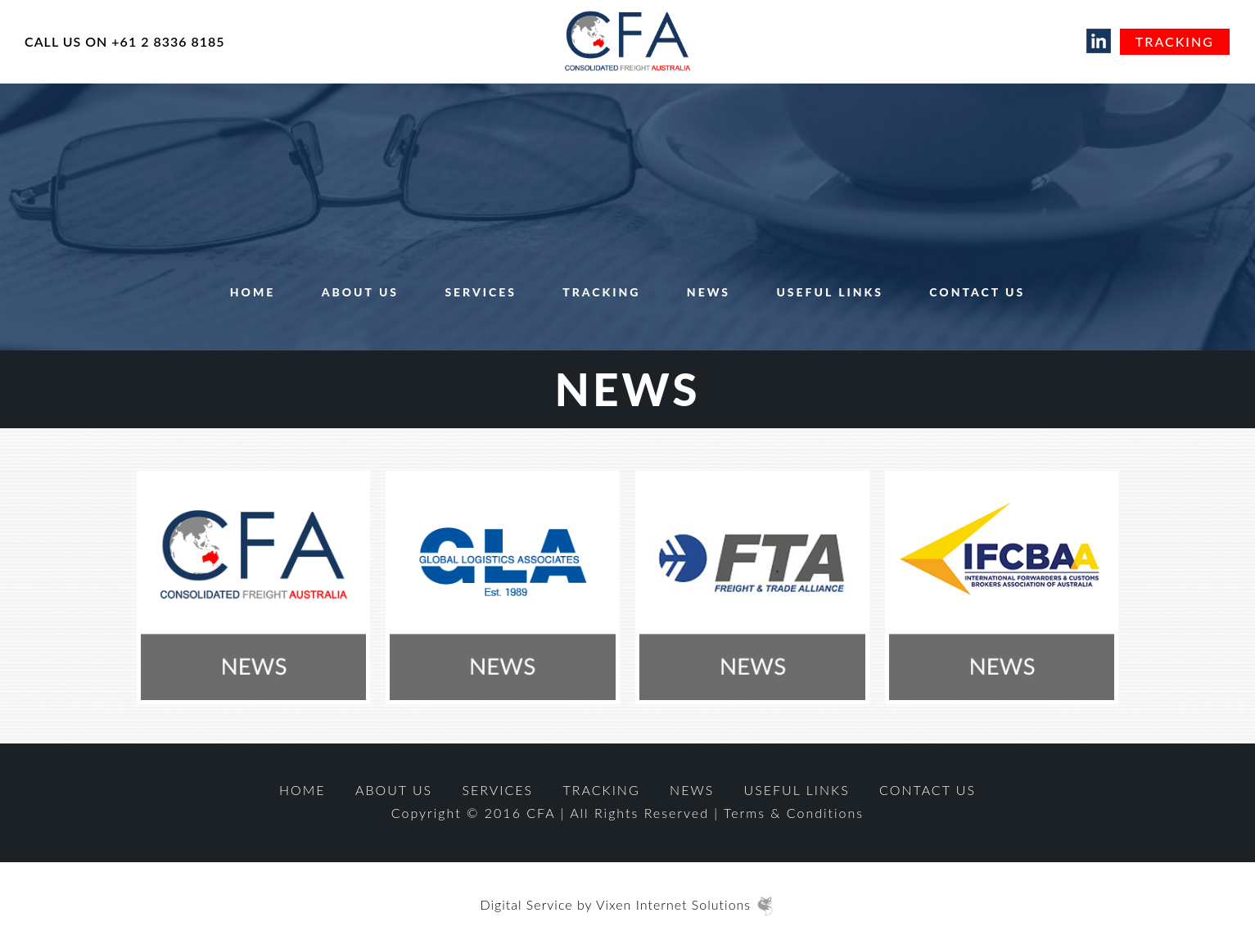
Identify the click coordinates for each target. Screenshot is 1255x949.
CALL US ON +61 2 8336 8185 (125, 41)
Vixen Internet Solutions (683, 904)
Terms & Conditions (794, 812)
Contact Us (977, 292)
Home (253, 292)
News (708, 292)
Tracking (1174, 41)
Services (481, 292)
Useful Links (829, 292)
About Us (360, 292)
